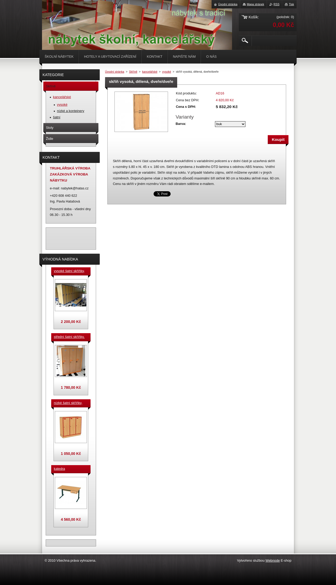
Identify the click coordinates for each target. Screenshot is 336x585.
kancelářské (149, 71)
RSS (276, 4)
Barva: (181, 124)
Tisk (291, 4)
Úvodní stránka (114, 71)
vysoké (166, 71)
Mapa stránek (255, 4)
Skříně (133, 71)
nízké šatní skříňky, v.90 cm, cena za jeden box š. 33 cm (68, 403)
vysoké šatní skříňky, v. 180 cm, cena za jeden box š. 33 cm (69, 271)
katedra (59, 469)
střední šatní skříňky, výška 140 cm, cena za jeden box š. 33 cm (70, 337)
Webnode (272, 560)
